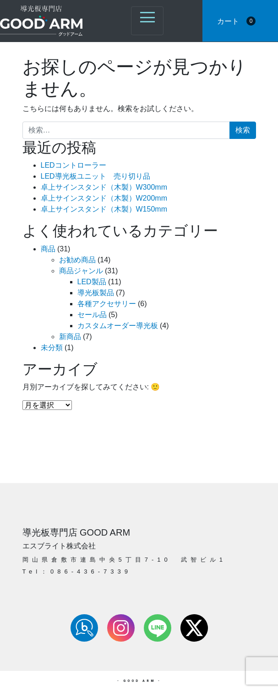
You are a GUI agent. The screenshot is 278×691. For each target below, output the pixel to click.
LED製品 (91, 282)
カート (236, 21)
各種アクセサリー (106, 304)
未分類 (52, 347)
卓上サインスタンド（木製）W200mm (104, 198)
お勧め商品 (77, 260)
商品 (48, 249)
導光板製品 (95, 293)
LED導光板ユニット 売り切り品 (95, 176)
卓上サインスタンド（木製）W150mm (104, 209)
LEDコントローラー (73, 165)
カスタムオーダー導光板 (117, 326)
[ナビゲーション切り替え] (147, 20)
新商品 (70, 336)
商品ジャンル (81, 271)
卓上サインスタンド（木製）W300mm (104, 187)
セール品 (92, 315)
